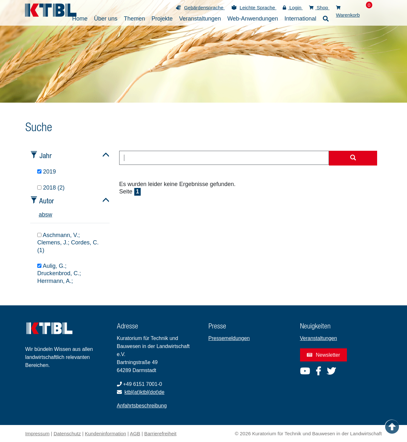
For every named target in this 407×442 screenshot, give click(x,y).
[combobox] (224, 158)
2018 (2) (51, 187)
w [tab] (50, 214)
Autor (46, 200)
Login (293, 7)
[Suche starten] (353, 158)
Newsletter (323, 355)
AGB (135, 433)
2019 (46, 171)
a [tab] (40, 214)
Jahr (46, 155)
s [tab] (46, 214)
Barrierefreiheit (160, 433)
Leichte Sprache (258, 7)
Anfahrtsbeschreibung (142, 405)
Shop (319, 7)
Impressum (37, 433)
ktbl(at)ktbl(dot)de (144, 392)
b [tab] (43, 214)
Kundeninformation (105, 433)
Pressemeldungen (229, 338)
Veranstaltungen (318, 338)
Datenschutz (67, 433)
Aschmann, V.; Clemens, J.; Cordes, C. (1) (68, 242)
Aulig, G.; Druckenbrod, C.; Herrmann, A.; (59, 273)
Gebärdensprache (204, 7)
